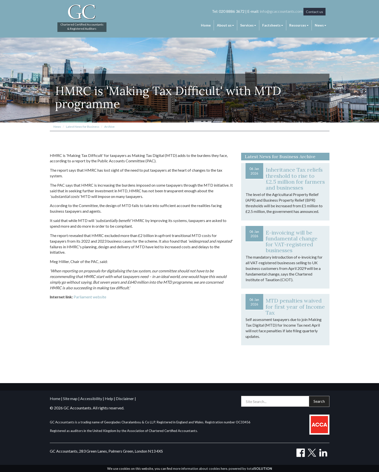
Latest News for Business (82, 126)
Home (206, 25)
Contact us (314, 12)
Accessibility (91, 398)
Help (109, 398)
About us (225, 25)
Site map (70, 398)
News (320, 25)
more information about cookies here (200, 469)
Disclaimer (125, 398)
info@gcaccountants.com (281, 11)
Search (319, 401)
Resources (299, 25)
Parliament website (90, 296)
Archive (109, 126)
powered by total (250, 469)
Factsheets (272, 25)
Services (248, 25)
